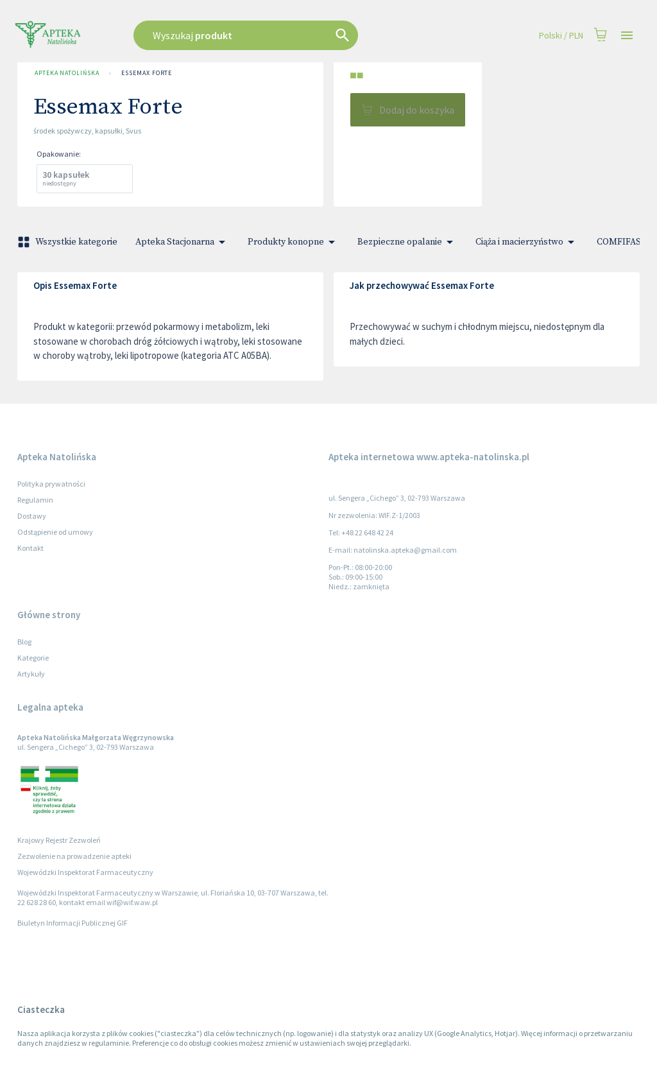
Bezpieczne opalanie (407, 242)
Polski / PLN (561, 35)
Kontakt (30, 548)
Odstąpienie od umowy (55, 532)
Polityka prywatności (51, 484)
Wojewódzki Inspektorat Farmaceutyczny (85, 872)
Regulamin (35, 500)
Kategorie (33, 657)
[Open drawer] (627, 35)
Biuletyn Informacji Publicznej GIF (72, 923)
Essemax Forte (146, 73)
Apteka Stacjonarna (182, 242)
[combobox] (278, 35)
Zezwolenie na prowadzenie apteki (74, 856)
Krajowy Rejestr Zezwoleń (59, 840)
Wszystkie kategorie (68, 242)
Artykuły (31, 674)
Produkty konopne (293, 242)
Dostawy (31, 516)
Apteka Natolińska (67, 73)
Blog (24, 641)
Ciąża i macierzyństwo (527, 242)
